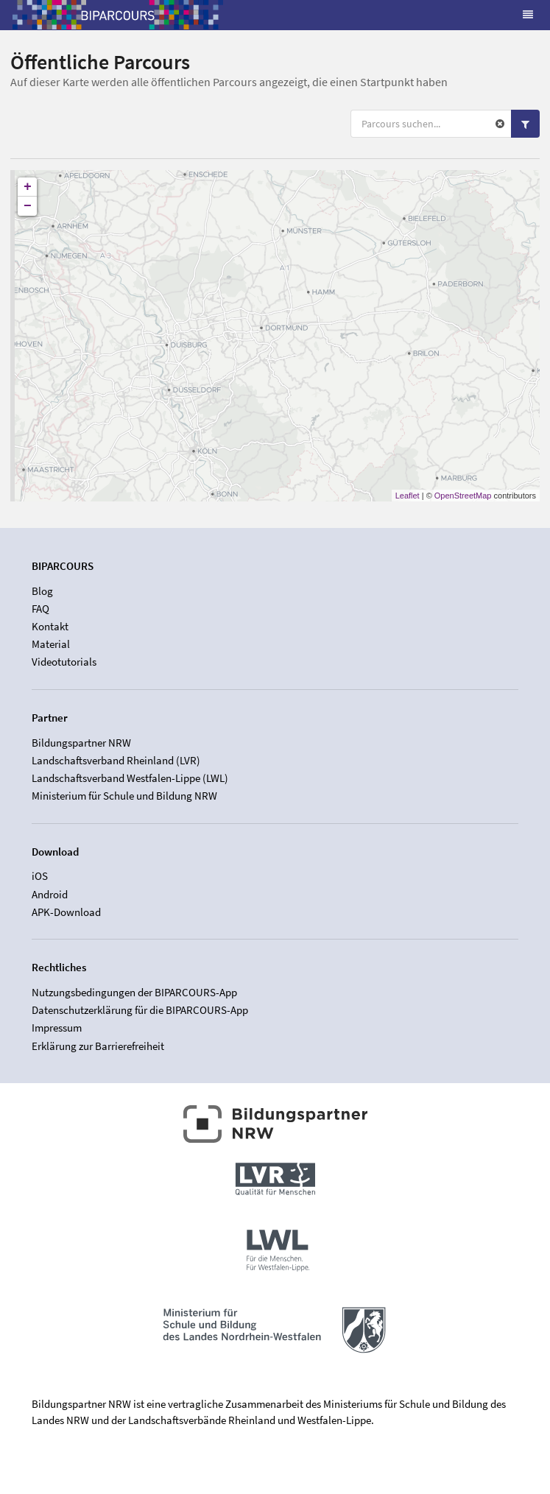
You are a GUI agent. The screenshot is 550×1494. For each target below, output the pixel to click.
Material (51, 644)
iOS (40, 876)
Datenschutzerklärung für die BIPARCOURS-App (140, 1010)
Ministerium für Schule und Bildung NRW (124, 796)
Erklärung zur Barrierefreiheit (98, 1046)
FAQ (40, 609)
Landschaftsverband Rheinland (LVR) (116, 760)
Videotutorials (64, 662)
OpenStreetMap (463, 495)
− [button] (28, 206)
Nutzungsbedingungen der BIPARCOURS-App (134, 992)
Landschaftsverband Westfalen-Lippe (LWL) (130, 778)
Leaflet (407, 495)
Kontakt (50, 626)
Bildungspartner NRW (81, 743)
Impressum (57, 1028)
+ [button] (28, 187)
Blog (42, 591)
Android (50, 894)
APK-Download (66, 912)
